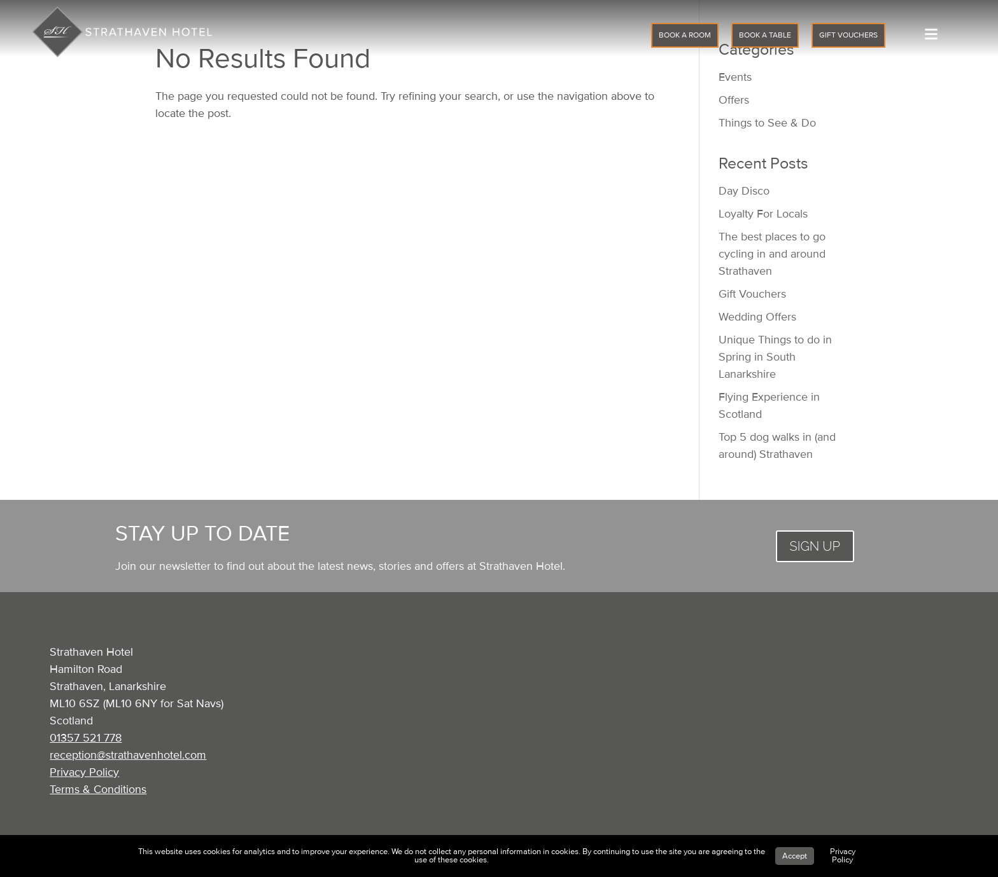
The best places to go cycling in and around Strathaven (772, 254)
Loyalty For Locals (763, 214)
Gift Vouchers (752, 294)
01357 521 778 (86, 738)
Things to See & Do (767, 123)
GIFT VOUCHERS (848, 35)
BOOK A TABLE (765, 35)
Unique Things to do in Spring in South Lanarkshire (775, 357)
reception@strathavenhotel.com (128, 755)
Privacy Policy (84, 772)
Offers (734, 100)
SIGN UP (815, 546)
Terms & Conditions (98, 789)
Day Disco (744, 191)
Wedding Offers (757, 317)
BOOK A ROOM (685, 35)
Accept (794, 856)
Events (735, 77)
